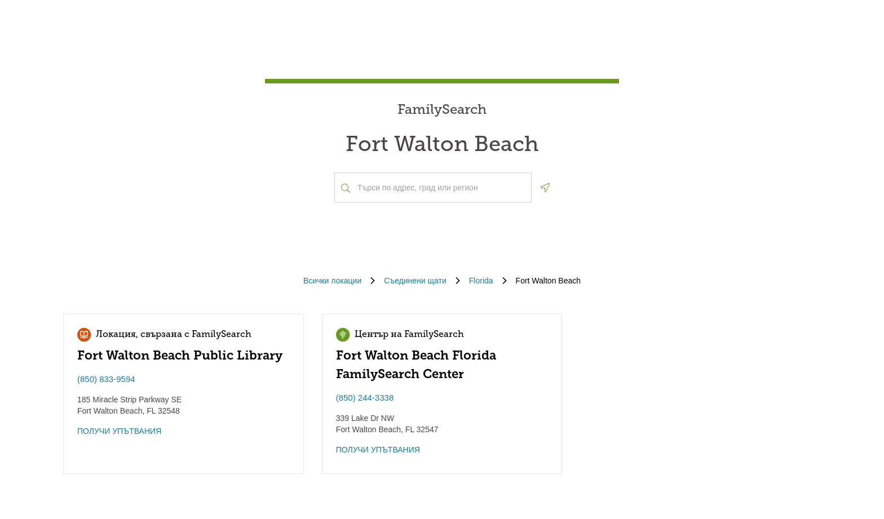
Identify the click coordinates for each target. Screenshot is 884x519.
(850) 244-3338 (365, 397)
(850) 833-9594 (106, 379)
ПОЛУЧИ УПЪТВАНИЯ (119, 431)
